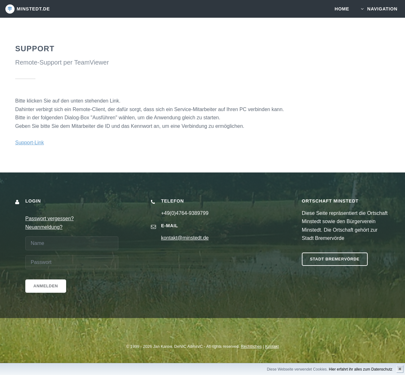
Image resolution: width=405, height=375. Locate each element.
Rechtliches (251, 346)
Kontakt (272, 346)
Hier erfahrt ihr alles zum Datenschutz (360, 369)
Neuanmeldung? (43, 227)
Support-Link (29, 142)
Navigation (382, 8)
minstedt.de (33, 8)
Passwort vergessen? (49, 218)
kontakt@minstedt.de (185, 238)
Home (342, 8)
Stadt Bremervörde (334, 259)
